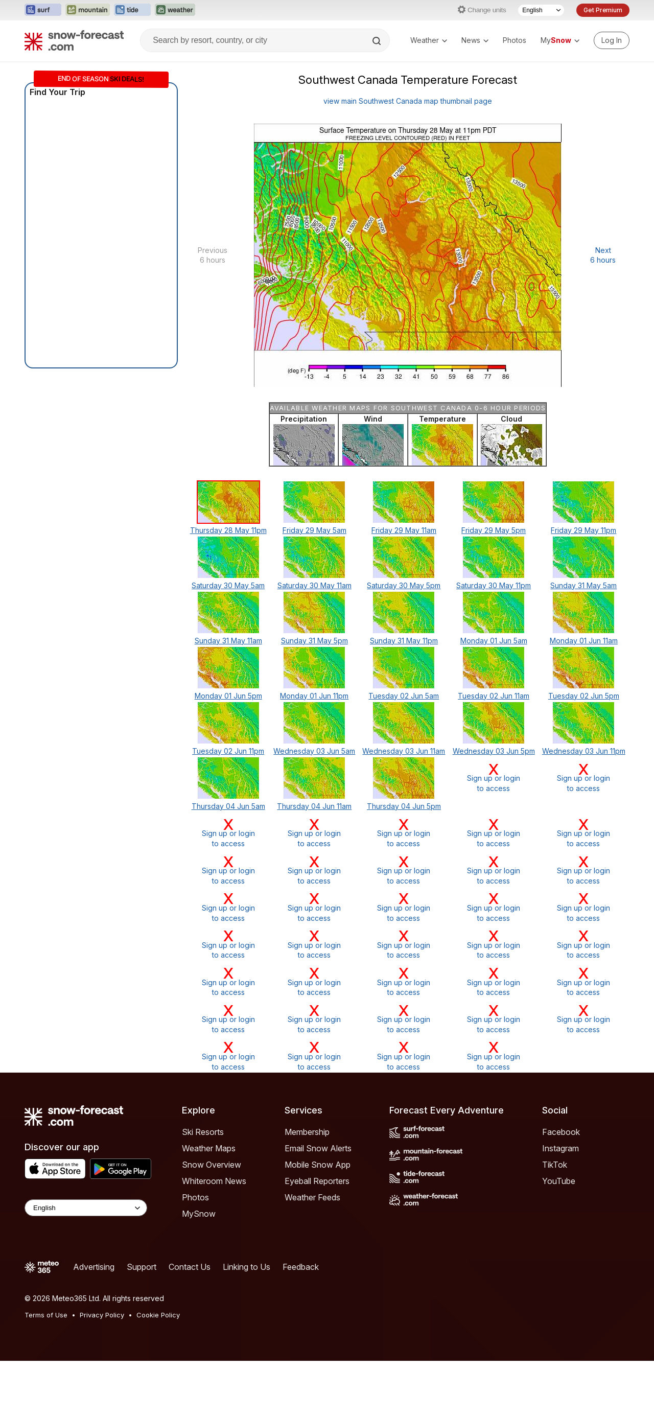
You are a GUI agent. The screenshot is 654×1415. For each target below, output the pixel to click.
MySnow (199, 1214)
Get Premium (602, 10)
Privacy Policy (102, 1315)
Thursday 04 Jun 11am (314, 806)
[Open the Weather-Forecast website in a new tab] (175, 10)
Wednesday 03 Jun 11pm (583, 751)
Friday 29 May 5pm (493, 530)
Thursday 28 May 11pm (228, 530)
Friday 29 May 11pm (583, 530)
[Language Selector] (541, 10)
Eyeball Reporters (317, 1181)
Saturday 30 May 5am (228, 585)
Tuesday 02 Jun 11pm (228, 751)
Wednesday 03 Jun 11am (403, 751)
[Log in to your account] (611, 40)
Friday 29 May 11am (403, 530)
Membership (307, 1132)
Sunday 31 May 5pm (314, 640)
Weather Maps (209, 1148)
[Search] (377, 41)
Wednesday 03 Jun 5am (314, 751)
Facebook (561, 1132)
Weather (428, 40)
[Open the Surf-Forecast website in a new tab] (43, 10)
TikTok (554, 1164)
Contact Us (190, 1267)
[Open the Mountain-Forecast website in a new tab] (87, 10)
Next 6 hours (603, 255)
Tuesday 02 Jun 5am (403, 695)
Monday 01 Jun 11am (584, 640)
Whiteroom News (214, 1181)
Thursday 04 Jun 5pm (404, 806)
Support (141, 1267)
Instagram (560, 1148)
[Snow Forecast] (74, 40)
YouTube (558, 1181)
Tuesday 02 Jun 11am (493, 695)
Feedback (301, 1267)
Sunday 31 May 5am (583, 585)
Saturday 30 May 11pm (493, 585)
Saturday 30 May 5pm (403, 585)
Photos (514, 40)
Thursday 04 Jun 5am (228, 806)
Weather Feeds (312, 1197)
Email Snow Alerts (318, 1148)
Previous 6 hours (212, 255)
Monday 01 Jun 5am (493, 640)
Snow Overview (211, 1164)
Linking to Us (246, 1267)
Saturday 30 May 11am (314, 585)
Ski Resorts (203, 1132)
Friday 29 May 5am (314, 530)
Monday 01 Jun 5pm (228, 695)
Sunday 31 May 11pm (404, 640)
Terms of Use (46, 1315)
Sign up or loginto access (494, 777)
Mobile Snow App (318, 1164)
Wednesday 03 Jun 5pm (494, 751)
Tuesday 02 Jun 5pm (583, 695)
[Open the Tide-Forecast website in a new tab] (132, 10)
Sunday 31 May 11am (228, 640)
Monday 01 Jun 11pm (314, 695)
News (474, 40)
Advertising (93, 1267)
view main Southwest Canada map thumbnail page (407, 101)
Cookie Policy (158, 1315)
